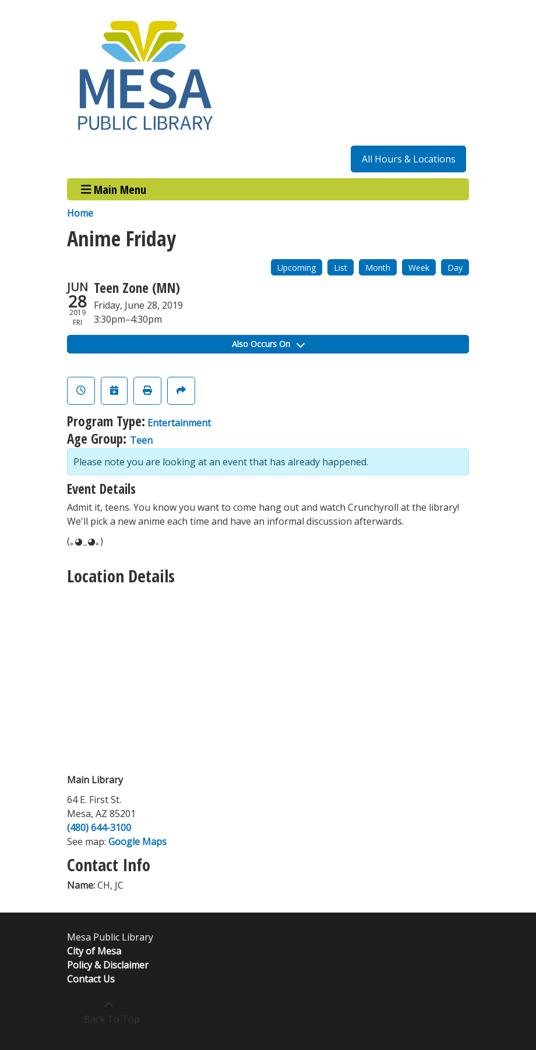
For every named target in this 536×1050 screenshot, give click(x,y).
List (340, 267)
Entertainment (179, 422)
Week (418, 267)
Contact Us (91, 979)
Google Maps (137, 841)
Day (455, 267)
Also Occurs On (268, 343)
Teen (141, 440)
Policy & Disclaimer (108, 965)
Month (377, 267)
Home (80, 213)
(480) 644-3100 (99, 827)
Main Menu (114, 189)
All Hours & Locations (409, 159)
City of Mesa (94, 951)
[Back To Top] (108, 1012)
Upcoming (296, 267)
